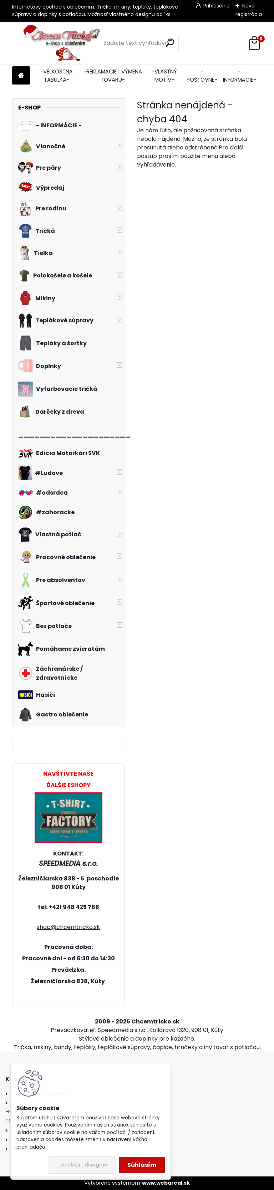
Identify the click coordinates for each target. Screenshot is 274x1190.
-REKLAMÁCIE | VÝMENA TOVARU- (112, 75)
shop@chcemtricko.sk (68, 927)
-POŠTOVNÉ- (202, 75)
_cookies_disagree (82, 1164)
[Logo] (61, 43)
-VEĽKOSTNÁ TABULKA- (56, 75)
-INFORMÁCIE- (239, 75)
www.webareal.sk (166, 1182)
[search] (170, 43)
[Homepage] (21, 76)
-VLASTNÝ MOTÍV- (164, 75)
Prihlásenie (216, 5)
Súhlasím (141, 1165)
